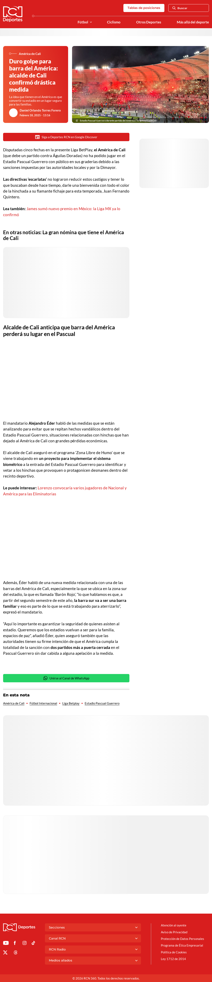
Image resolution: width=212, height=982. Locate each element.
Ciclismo (113, 22)
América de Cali (13, 704)
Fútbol (83, 22)
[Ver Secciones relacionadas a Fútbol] (91, 22)
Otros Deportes (148, 22)
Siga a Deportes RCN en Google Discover (66, 137)
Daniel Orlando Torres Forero (40, 110)
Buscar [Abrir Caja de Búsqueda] (179, 8)
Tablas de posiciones (144, 8)
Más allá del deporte (193, 22)
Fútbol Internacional (43, 704)
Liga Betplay (71, 704)
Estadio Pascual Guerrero (102, 704)
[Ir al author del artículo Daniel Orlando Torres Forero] (13, 112)
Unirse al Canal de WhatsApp (66, 678)
